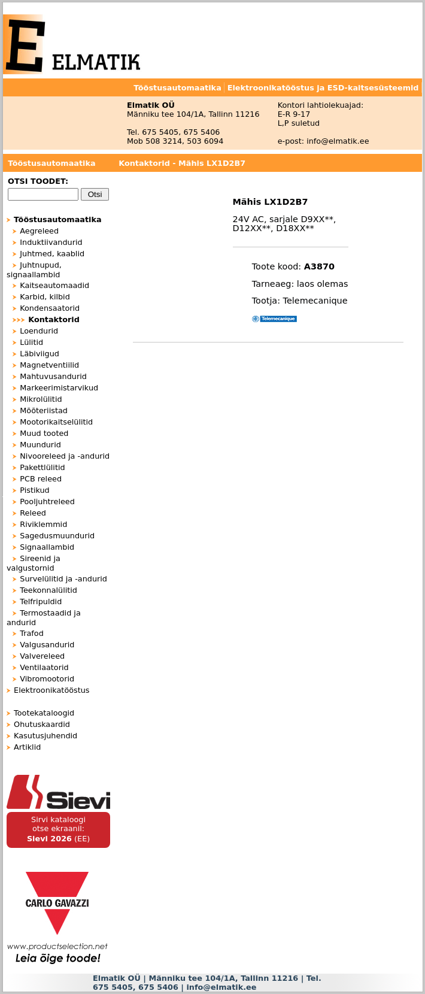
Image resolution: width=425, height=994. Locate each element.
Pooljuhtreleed (47, 501)
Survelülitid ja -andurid (63, 578)
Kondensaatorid (50, 308)
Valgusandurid (47, 644)
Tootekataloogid (44, 712)
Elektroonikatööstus (51, 690)
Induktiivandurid (51, 242)
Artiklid (27, 747)
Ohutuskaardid (42, 724)
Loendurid (39, 330)
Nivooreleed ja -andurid (65, 455)
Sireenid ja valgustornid (33, 563)
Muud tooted (44, 433)
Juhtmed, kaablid (52, 253)
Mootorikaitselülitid (56, 421)
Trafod (32, 633)
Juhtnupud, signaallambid (34, 269)
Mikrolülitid (41, 399)
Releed (33, 512)
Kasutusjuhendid (45, 735)
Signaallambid (47, 547)
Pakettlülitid (42, 467)
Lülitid (31, 342)
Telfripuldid (41, 601)
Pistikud (34, 490)
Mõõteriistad (44, 410)
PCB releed (41, 478)
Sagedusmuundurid (57, 535)
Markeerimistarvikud (59, 387)
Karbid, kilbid (45, 296)
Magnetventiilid (49, 364)
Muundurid (40, 444)
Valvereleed (42, 655)
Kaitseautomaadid (54, 285)
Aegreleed (39, 230)
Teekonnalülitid (48, 590)
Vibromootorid (47, 678)
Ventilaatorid (44, 667)
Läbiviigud (39, 353)
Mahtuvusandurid (53, 376)
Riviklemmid (43, 524)
